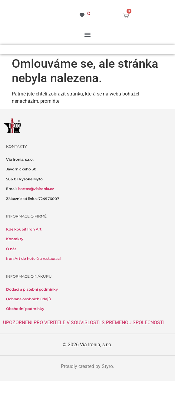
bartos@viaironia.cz (36, 188)
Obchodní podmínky (25, 308)
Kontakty (14, 239)
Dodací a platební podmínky (32, 289)
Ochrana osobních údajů (28, 299)
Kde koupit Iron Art (23, 229)
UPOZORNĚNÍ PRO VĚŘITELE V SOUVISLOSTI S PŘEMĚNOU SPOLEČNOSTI (83, 322)
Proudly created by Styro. (87, 366)
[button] (88, 34)
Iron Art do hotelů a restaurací (33, 258)
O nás (11, 249)
